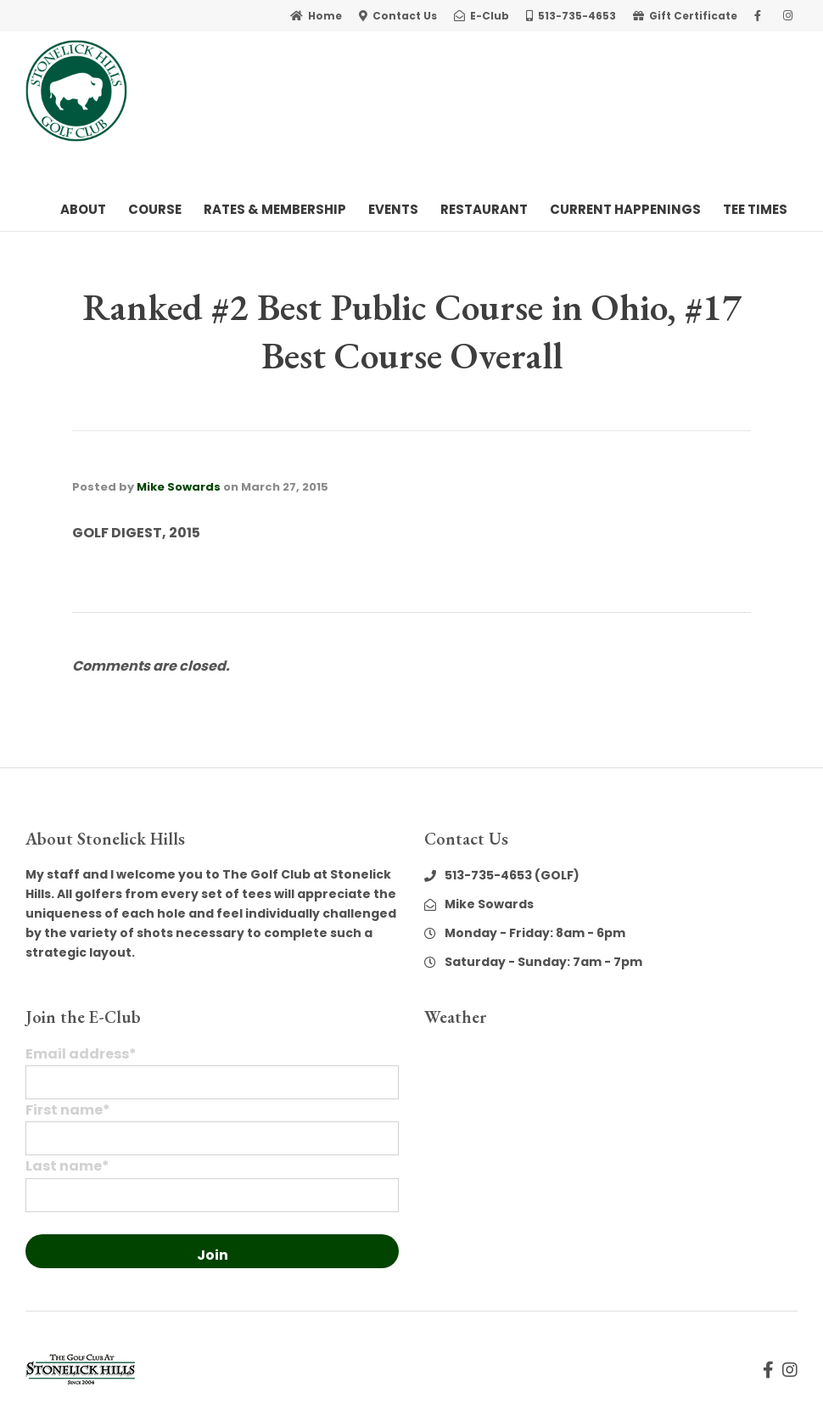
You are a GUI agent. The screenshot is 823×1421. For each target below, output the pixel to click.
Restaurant (484, 209)
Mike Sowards (179, 487)
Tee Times (755, 209)
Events (393, 209)
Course (155, 209)
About (83, 209)
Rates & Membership (275, 209)
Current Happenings (625, 209)
